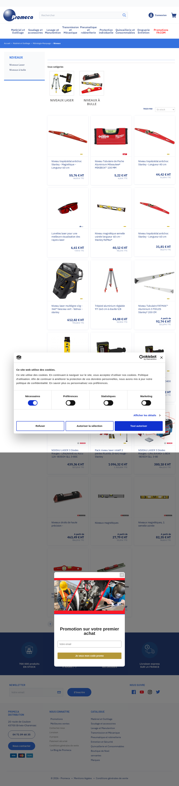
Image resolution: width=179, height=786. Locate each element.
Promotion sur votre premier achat (89, 405)
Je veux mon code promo (89, 429)
